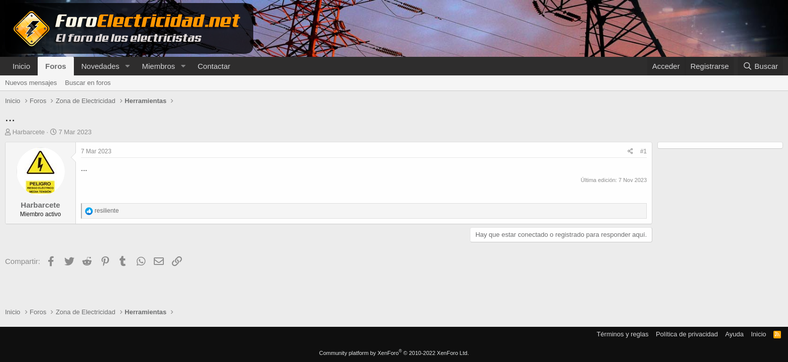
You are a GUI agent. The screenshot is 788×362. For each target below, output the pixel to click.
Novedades (100, 66)
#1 (643, 151)
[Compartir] (630, 151)
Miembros (158, 66)
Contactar (214, 66)
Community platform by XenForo (394, 353)
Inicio (21, 66)
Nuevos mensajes (31, 82)
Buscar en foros (88, 82)
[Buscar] (760, 66)
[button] (127, 66)
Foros (55, 66)
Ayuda (734, 334)
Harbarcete (29, 132)
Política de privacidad (687, 334)
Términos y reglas (622, 334)
